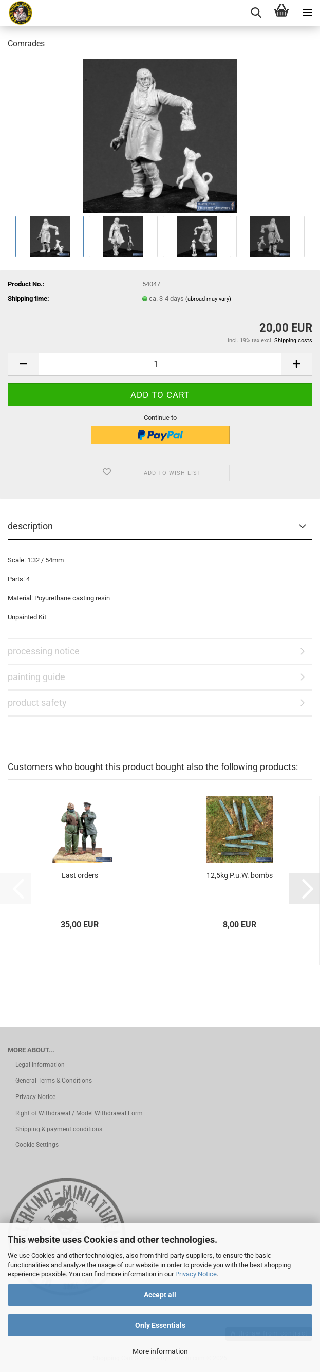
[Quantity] (160, 364)
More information (160, 1351)
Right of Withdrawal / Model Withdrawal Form (79, 1113)
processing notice (44, 651)
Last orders (80, 875)
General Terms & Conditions (53, 1080)
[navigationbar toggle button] (307, 13)
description (30, 526)
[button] (23, 364)
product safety (37, 702)
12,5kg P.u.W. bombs (239, 875)
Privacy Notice (196, 1274)
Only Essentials (160, 1325)
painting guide (36, 676)
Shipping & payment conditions (58, 1129)
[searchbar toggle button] (256, 13)
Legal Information (40, 1064)
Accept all (160, 1295)
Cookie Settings (37, 1144)
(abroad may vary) (208, 299)
